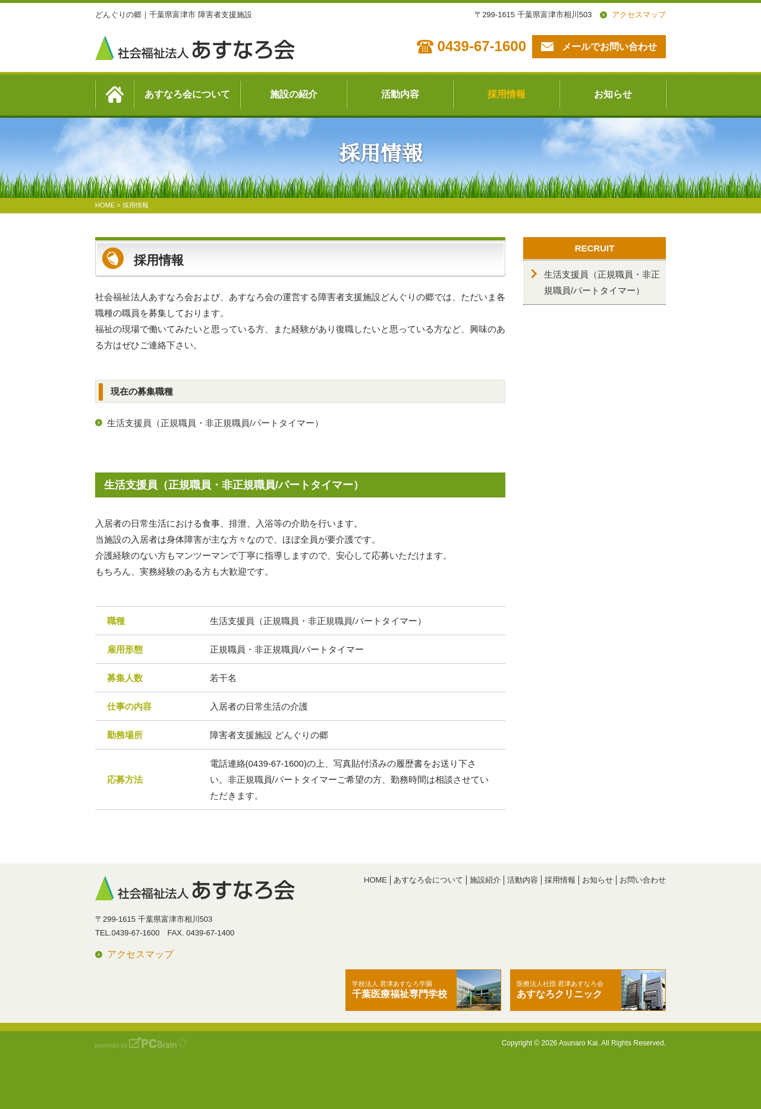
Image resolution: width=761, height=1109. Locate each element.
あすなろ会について (187, 94)
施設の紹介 (293, 94)
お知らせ (613, 94)
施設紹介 (485, 879)
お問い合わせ (643, 879)
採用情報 (507, 94)
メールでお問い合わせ (609, 47)
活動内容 (400, 94)
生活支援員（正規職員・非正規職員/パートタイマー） (215, 423)
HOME (375, 879)
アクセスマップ (639, 14)
